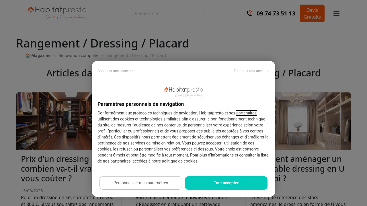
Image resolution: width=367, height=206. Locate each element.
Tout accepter (226, 183)
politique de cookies (179, 161)
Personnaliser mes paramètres (141, 183)
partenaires (246, 113)
